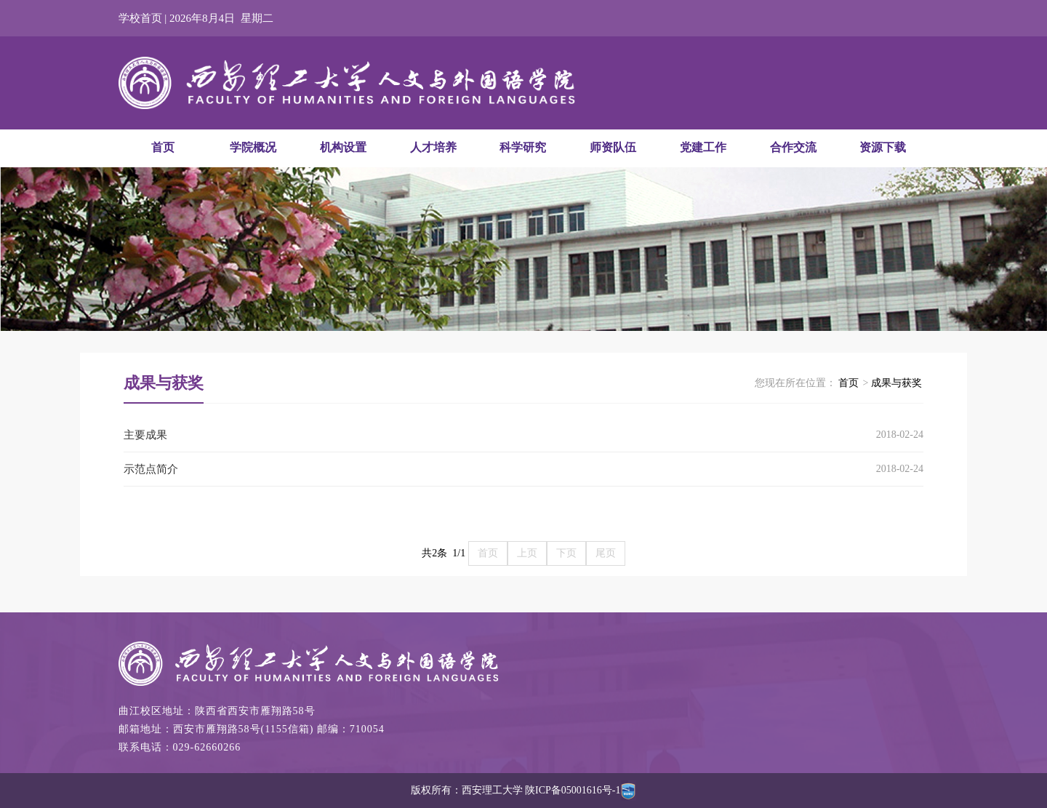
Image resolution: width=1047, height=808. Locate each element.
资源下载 (882, 147)
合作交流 (793, 147)
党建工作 (703, 147)
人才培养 (433, 147)
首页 (162, 147)
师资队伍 (613, 147)
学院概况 (253, 147)
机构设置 (343, 147)
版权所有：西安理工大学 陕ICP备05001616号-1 (524, 790)
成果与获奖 (896, 382)
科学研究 (523, 147)
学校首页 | (144, 18)
